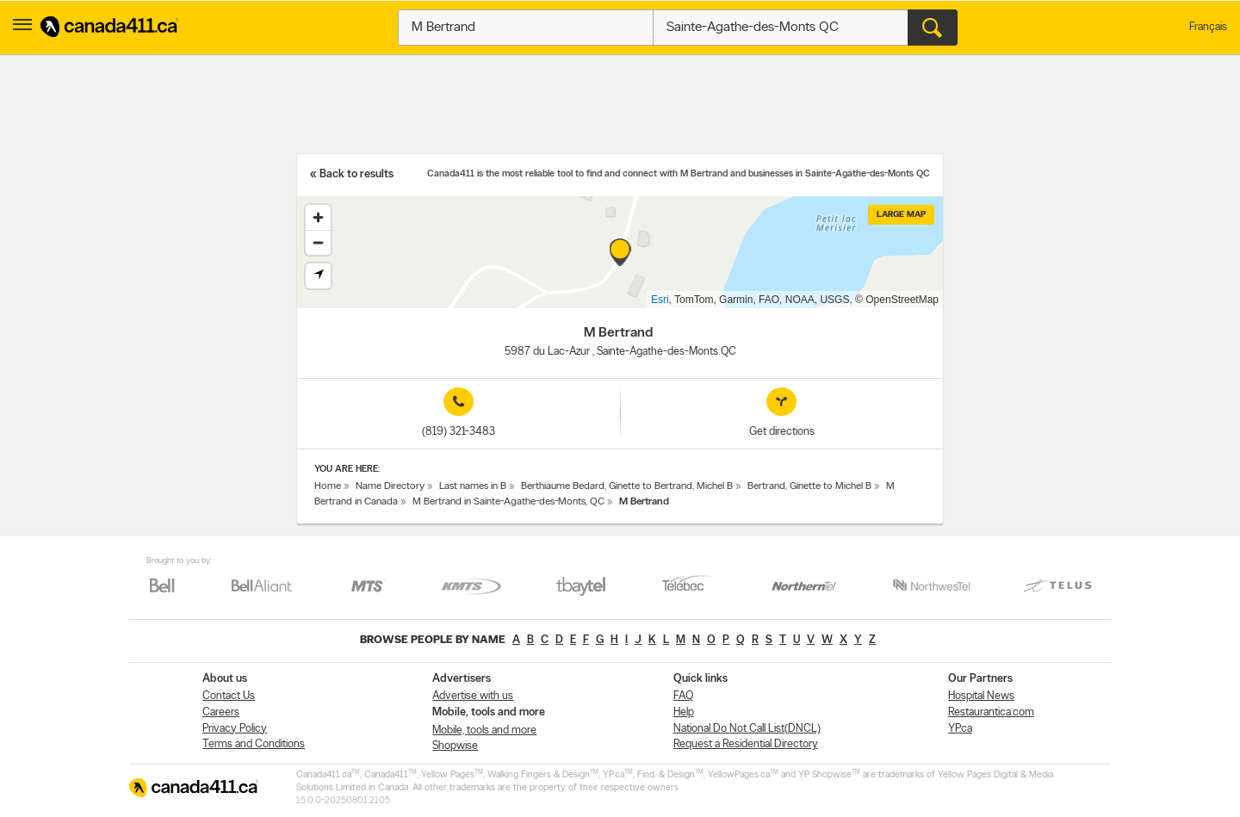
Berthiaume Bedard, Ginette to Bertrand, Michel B (627, 486)
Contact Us (228, 696)
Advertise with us (472, 696)
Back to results (356, 174)
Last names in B (472, 486)
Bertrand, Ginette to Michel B (809, 486)
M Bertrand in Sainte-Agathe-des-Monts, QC (508, 502)
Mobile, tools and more (484, 730)
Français (1208, 27)
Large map (901, 215)
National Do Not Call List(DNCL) (747, 728)
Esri (660, 300)
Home (327, 486)
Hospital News (981, 696)
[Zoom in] (318, 217)
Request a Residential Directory (745, 744)
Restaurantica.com (991, 712)
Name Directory (390, 486)
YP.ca (960, 728)
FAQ (683, 696)
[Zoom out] (318, 242)
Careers (220, 712)
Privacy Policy (234, 728)
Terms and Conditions (253, 744)
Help (683, 712)
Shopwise (455, 746)
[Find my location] (318, 275)
